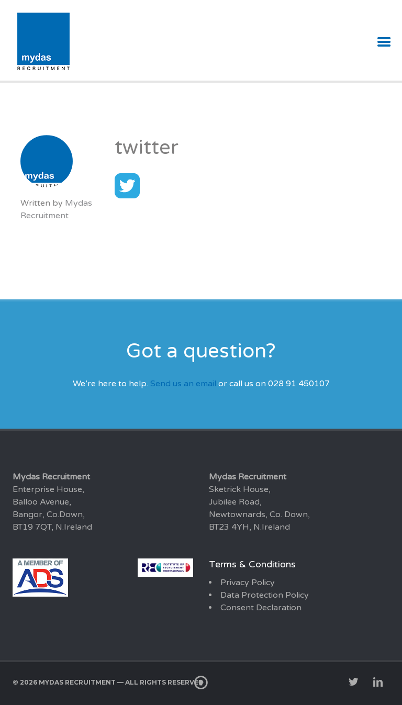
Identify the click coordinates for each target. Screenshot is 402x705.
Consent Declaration (261, 607)
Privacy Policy (247, 582)
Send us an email (183, 383)
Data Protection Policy (264, 595)
